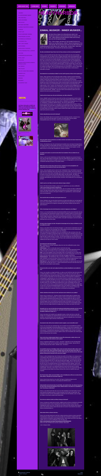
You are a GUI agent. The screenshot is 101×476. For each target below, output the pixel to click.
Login (81, 472)
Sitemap (28, 472)
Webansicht (80, 473)
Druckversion (22, 472)
